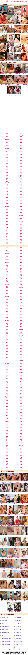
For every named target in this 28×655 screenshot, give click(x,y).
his (7, 179)
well (7, 239)
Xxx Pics (3, 623)
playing (21, 318)
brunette (7, 148)
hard (7, 173)
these (7, 231)
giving (7, 169)
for (20, 272)
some (21, 218)
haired (21, 172)
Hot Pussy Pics (18, 632)
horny (21, 179)
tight (21, 233)
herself (7, 178)
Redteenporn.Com (19, 644)
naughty (7, 196)
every (7, 272)
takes (21, 224)
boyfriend (21, 260)
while (21, 240)
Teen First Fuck (18, 626)
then (21, 230)
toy (7, 236)
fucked (7, 163)
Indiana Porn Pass (5, 632)
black (7, 257)
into (7, 184)
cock (7, 266)
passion (7, 315)
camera (7, 263)
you (21, 243)
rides (21, 324)
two (21, 236)
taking (7, 225)
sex (21, 212)
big (21, 142)
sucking (7, 222)
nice (21, 196)
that (21, 227)
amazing (21, 135)
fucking (21, 163)
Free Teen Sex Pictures (6, 638)
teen (21, 225)
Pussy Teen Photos (5, 629)
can (21, 263)
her (21, 176)
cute (21, 266)
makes (7, 193)
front (7, 161)
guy (7, 172)
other (7, 200)
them (7, 230)
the (7, 228)
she (21, 327)
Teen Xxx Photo (18, 617)
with (7, 243)
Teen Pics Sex (18, 623)
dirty (21, 269)
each (7, 157)
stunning (21, 221)
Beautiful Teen (18, 638)
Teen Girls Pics (18, 629)
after (21, 133)
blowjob (7, 145)
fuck (21, 161)
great (21, 170)
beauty (21, 139)
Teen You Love (18, 639)
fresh (7, 160)
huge (21, 181)
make (21, 191)
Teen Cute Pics (4, 620)
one (21, 199)
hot (7, 181)
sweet (7, 224)
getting (21, 166)
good (21, 169)
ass (21, 136)
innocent (7, 182)
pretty (21, 321)
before (21, 141)
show (7, 215)
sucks (21, 222)
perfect (21, 315)
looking (21, 188)
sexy (7, 327)
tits (21, 234)
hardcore (21, 173)
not (7, 197)
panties (21, 200)
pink (7, 318)
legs (21, 185)
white (7, 242)
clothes (21, 151)
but (21, 148)
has (7, 175)
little (21, 187)
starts (7, 219)
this (7, 233)
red (7, 324)
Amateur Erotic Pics (5, 626)
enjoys (21, 157)
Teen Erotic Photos (5, 619)
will (21, 242)
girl (7, 167)
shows (7, 330)
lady (7, 185)
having (7, 176)
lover (21, 190)
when (7, 240)
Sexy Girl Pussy (19, 641)
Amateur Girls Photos (6, 644)
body (21, 145)
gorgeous (7, 170)
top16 (3, 635)
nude (21, 197)
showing (21, 215)
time (7, 234)
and (7, 136)
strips (7, 221)
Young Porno (18, 635)
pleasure (7, 206)
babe (21, 138)
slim (7, 218)
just (21, 184)
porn (21, 206)
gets (7, 166)
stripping (21, 219)
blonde (21, 257)
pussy (7, 209)
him (21, 178)
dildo (7, 269)
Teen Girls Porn (5, 642)
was (21, 237)
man (21, 193)
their (21, 228)
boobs (7, 260)
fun (7, 164)
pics (21, 203)
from (21, 160)
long (7, 188)
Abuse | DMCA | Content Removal (18, 653)
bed (7, 141)
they (21, 231)
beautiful (7, 139)
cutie (7, 154)
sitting (21, 330)
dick (21, 154)
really (21, 209)
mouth (7, 194)
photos (7, 203)
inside (21, 182)
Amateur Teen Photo (6, 641)
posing (7, 321)
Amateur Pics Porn (18, 620)
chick (7, 151)
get (21, 164)
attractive (7, 138)
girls (21, 167)
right (7, 212)
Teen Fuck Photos (4, 617)
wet (21, 239)
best (7, 142)
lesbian (7, 187)
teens (7, 227)
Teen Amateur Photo (6, 639)
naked (21, 194)
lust (7, 191)
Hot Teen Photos (4, 616)
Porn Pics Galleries (19, 642)
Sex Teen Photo (18, 616)
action (7, 133)
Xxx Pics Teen (17, 619)
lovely (7, 190)
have (21, 175)
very (7, 237)
